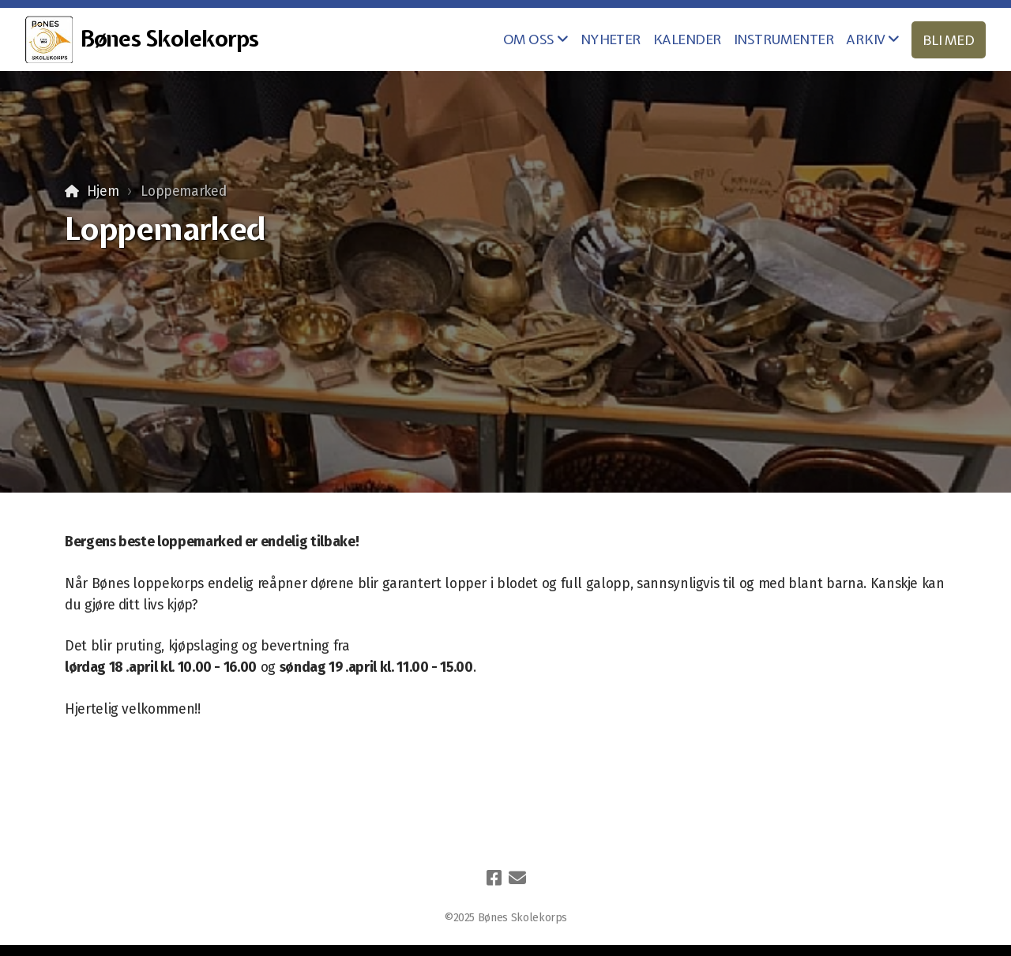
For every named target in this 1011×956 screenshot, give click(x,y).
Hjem (103, 191)
